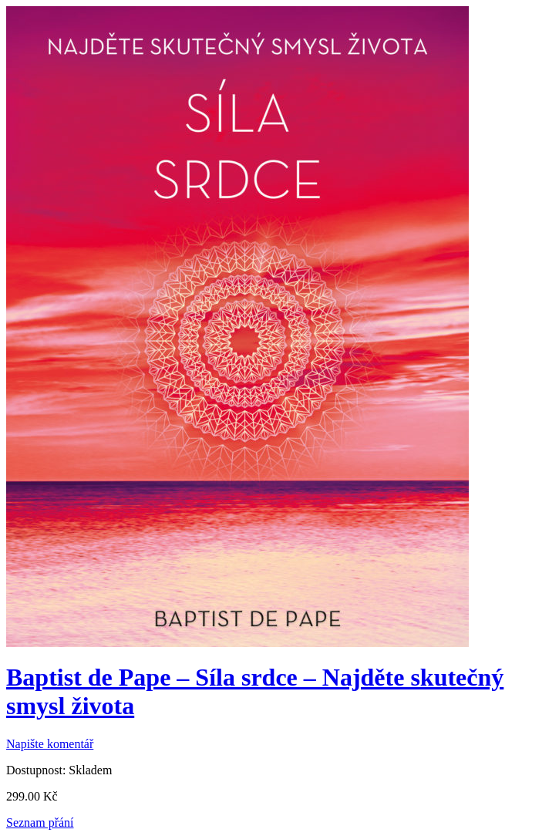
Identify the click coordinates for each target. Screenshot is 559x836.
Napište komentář (49, 743)
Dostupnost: (36, 770)
